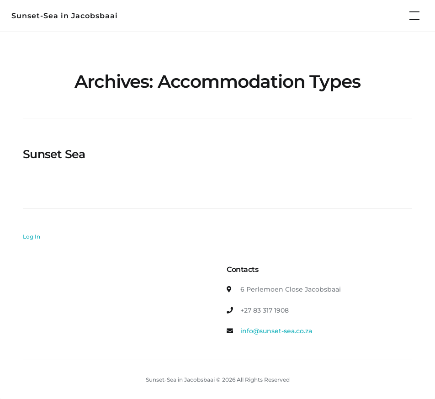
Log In (31, 236)
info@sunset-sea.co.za (276, 331)
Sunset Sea (54, 154)
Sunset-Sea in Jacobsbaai (64, 15)
